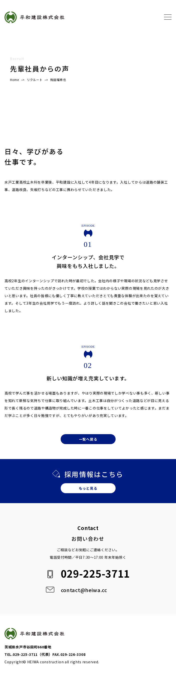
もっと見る (88, 488)
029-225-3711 (95, 573)
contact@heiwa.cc (84, 590)
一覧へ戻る (88, 439)
